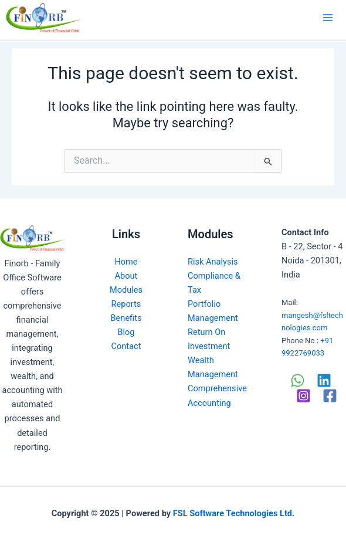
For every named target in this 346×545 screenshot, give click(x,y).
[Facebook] (330, 395)
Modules (126, 290)
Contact (126, 346)
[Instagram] (303, 395)
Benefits (126, 318)
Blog (125, 332)
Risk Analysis (213, 261)
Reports (126, 304)
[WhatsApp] (297, 380)
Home (125, 261)
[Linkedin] (324, 380)
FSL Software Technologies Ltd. (234, 513)
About (126, 275)
